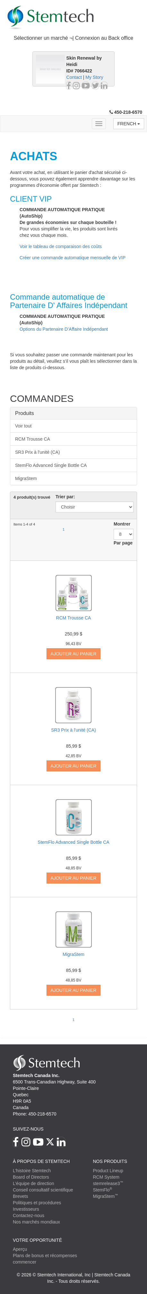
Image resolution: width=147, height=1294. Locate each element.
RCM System (106, 1177)
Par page (123, 542)
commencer (24, 1262)
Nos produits (110, 1161)
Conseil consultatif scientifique (43, 1189)
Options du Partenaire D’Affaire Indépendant (64, 329)
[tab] (73, 38)
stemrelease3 (108, 1183)
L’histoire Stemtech (32, 1170)
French (128, 123)
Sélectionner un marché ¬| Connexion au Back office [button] (74, 38)
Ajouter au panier (74, 653)
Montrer (122, 524)
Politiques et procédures (37, 1202)
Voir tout (23, 425)
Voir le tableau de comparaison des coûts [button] (61, 246)
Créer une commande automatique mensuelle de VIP (72, 257)
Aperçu (20, 1249)
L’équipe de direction (33, 1183)
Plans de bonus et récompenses (45, 1255)
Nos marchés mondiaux (36, 1221)
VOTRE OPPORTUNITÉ (37, 1240)
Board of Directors (31, 1177)
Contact (74, 77)
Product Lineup (108, 1170)
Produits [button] (24, 413)
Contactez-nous (28, 1215)
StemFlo (102, 1189)
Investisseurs (26, 1209)
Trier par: (65, 496)
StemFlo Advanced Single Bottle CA (51, 465)
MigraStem (26, 478)
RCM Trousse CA (32, 439)
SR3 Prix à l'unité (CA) (37, 452)
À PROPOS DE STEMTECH (41, 1161)
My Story (94, 77)
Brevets (20, 1196)
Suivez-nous (28, 1129)
